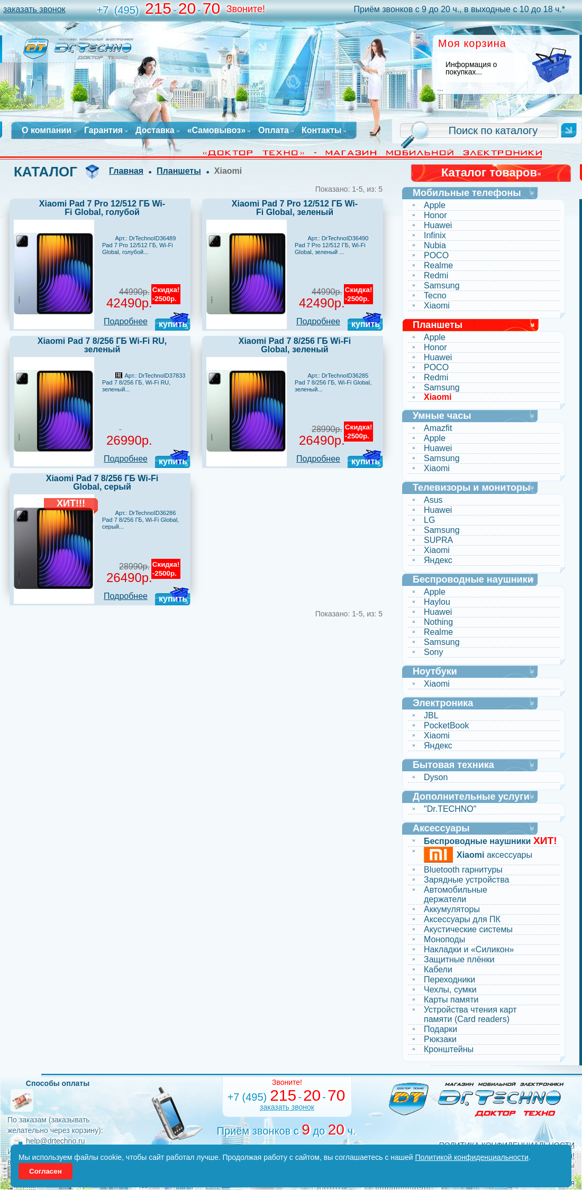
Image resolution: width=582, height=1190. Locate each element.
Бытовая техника (453, 765)
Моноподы (444, 939)
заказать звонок (34, 9)
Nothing (438, 621)
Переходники (449, 979)
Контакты (321, 130)
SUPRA (438, 540)
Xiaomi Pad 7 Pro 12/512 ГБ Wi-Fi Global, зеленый (295, 208)
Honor (435, 215)
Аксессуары (441, 828)
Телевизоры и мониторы (471, 487)
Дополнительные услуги (471, 796)
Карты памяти (451, 999)
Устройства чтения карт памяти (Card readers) (470, 1014)
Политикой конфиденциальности (472, 1157)
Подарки (440, 1029)
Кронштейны (449, 1049)
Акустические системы (468, 929)
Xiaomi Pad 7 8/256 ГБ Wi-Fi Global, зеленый (295, 345)
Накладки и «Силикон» (469, 949)
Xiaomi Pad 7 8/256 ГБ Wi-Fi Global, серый (102, 482)
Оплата (273, 130)
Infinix (435, 235)
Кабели (438, 969)
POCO (436, 255)
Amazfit (438, 428)
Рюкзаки (440, 1039)
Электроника (443, 703)
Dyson (436, 777)
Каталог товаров (489, 172)
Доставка (155, 130)
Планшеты (179, 170)
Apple (434, 205)
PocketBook (446, 725)
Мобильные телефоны (467, 193)
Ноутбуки (435, 671)
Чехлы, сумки (450, 989)
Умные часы (442, 415)
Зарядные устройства (466, 879)
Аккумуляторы (452, 909)
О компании (46, 130)
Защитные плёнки (459, 959)
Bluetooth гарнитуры (463, 869)
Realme (438, 265)
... (440, 88)
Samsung (442, 285)
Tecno (435, 295)
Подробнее (126, 321)
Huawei (438, 225)
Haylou (437, 601)
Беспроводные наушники (473, 579)
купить (173, 324)
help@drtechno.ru (55, 1141)
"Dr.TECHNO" (450, 808)
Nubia (435, 245)
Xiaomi (437, 305)
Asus (433, 499)
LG (429, 520)
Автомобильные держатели (455, 894)
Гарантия (103, 130)
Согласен (45, 1171)
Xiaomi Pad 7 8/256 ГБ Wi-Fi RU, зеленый (102, 345)
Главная (126, 170)
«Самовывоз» (216, 130)
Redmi (436, 275)
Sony (433, 652)
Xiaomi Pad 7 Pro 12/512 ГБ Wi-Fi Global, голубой (102, 208)
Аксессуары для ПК (462, 919)
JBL (431, 715)
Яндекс (438, 560)
